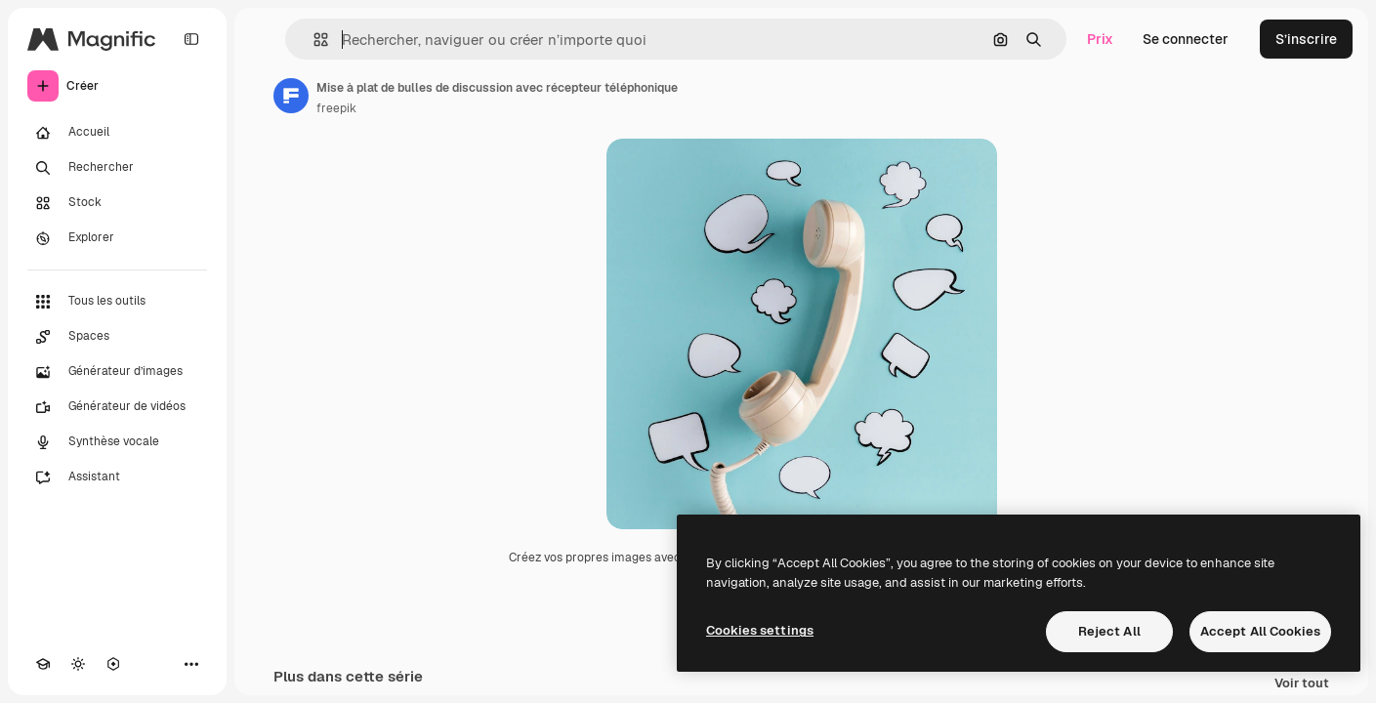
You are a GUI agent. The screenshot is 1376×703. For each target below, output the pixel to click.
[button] (313, 39)
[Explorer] (117, 238)
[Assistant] (117, 477)
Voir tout (1301, 684)
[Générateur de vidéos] (117, 407)
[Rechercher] (117, 168)
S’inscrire (1306, 39)
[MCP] (113, 664)
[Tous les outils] (117, 301)
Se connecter (1186, 39)
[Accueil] (117, 132)
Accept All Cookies (1260, 631)
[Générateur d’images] (117, 372)
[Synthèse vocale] (117, 442)
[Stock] (117, 203)
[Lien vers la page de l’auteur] (291, 95)
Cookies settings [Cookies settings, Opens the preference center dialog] (759, 630)
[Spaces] (117, 336)
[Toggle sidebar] (191, 39)
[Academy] (43, 664)
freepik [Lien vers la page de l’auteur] (336, 108)
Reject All (1109, 631)
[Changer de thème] (78, 664)
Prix (1100, 39)
